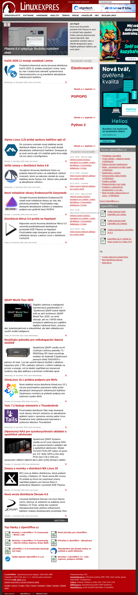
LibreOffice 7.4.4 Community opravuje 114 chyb (30, 549)
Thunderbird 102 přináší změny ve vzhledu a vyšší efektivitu (74, 549)
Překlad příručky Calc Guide (114, 184)
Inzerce (14, 586)
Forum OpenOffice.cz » (109, 201)
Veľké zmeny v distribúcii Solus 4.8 (26, 165)
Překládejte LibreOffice (111, 156)
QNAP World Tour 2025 (18, 299)
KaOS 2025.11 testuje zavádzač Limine (28, 60)
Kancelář (86, 15)
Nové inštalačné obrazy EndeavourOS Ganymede (35, 192)
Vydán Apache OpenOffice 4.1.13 (28, 557)
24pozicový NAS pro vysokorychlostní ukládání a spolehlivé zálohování (35, 433)
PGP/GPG (79, 96)
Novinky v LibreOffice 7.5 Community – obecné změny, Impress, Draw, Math (30, 541)
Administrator (33, 335)
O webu (21, 586)
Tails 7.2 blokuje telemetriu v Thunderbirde (31, 405)
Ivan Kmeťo (37, 82)
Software (28, 15)
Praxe (75, 15)
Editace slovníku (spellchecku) (115, 164)
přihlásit (77, 2)
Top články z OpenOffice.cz (21, 527)
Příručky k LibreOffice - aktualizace (75, 540)
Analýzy (54, 15)
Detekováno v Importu (111, 173)
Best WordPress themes (112, 260)
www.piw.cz (107, 263)
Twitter (48, 586)
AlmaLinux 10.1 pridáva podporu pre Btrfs (30, 379)
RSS (27, 586)
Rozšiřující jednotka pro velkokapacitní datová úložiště (33, 341)
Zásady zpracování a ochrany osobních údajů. (21, 582)
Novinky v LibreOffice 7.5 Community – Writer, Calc (30, 533)
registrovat (85, 2)
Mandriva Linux (41, 593)
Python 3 (78, 125)
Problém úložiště (109, 181)
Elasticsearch (82, 68)
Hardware (41, 15)
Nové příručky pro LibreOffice (72, 532)
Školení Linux (109, 15)
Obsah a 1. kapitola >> (84, 89)
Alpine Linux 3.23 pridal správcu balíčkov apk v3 (35, 139)
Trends (33, 586)
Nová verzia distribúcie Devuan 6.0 (26, 494)
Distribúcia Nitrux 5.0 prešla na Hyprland (30, 218)
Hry (97, 15)
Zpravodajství (12, 15)
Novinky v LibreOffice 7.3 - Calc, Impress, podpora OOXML (73, 558)
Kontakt (7, 586)
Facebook (41, 586)
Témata (66, 15)
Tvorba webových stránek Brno (115, 257)
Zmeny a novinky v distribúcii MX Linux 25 (31, 468)
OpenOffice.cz (109, 206)
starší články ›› (60, 520)
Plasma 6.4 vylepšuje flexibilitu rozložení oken (31, 50)
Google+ (56, 586)
